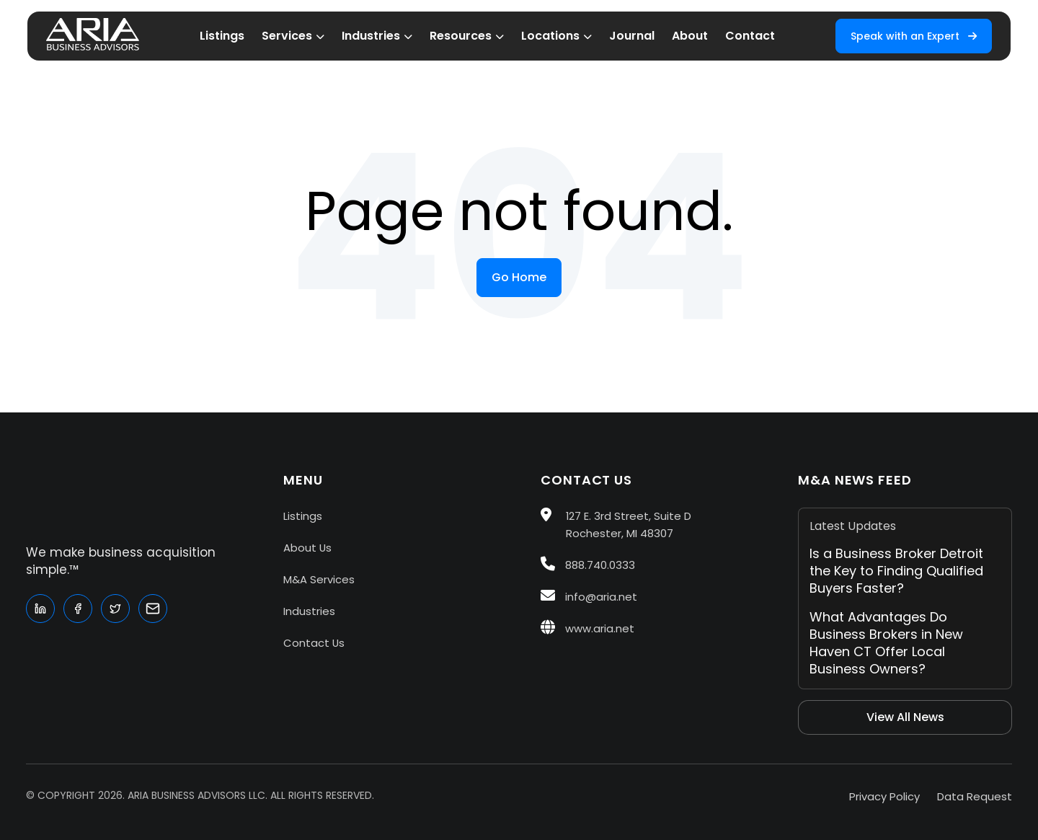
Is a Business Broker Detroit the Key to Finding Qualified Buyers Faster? (896, 570)
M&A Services (319, 579)
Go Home (519, 277)
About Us (307, 547)
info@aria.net (589, 596)
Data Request (974, 796)
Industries (309, 611)
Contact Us (314, 642)
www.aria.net (587, 628)
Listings (302, 515)
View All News (905, 717)
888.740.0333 (588, 564)
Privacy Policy (884, 796)
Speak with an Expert (914, 36)
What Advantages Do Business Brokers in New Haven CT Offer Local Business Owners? (886, 643)
